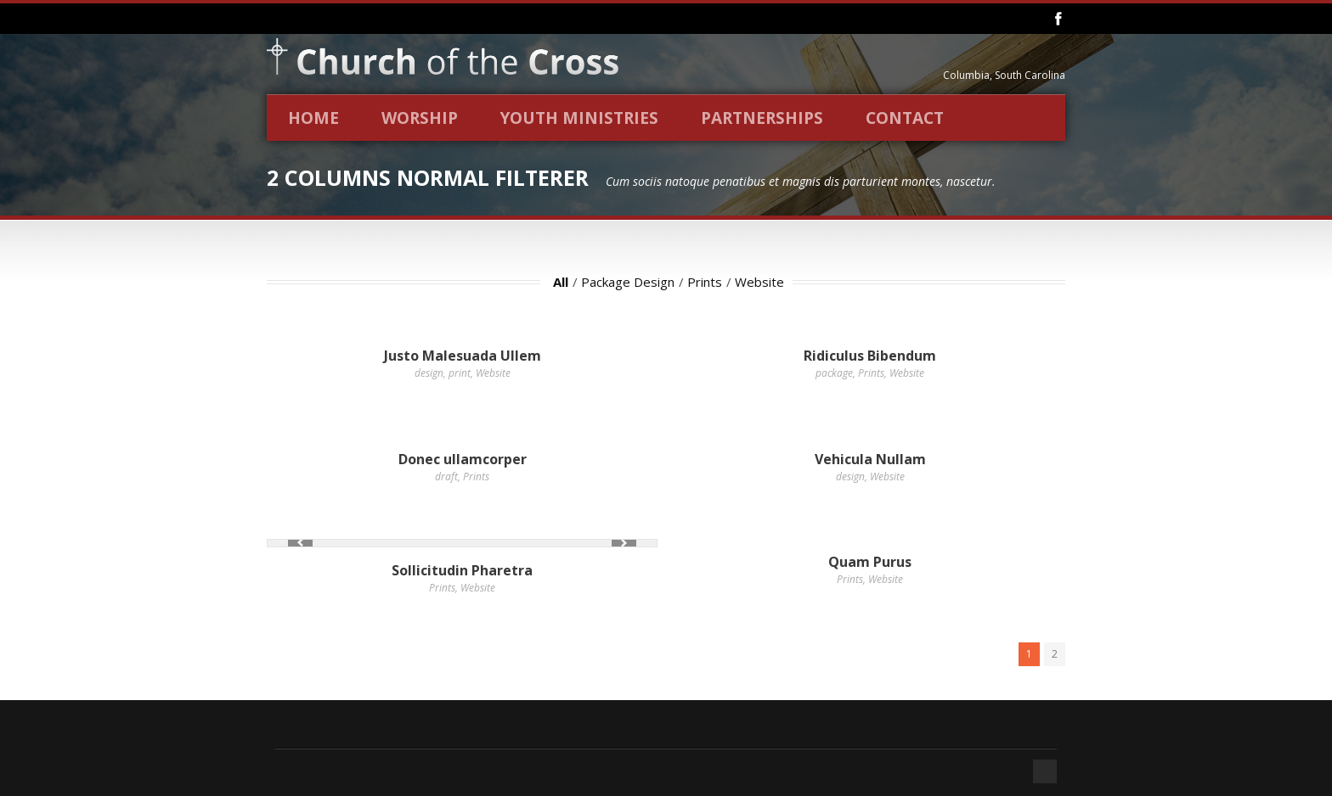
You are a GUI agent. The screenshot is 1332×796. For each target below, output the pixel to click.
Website (759, 281)
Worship (419, 118)
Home (313, 118)
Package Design (627, 281)
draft (446, 476)
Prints (704, 281)
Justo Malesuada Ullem (462, 355)
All (560, 281)
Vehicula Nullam (870, 459)
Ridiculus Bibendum (870, 355)
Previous (300, 542)
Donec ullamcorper (462, 459)
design (429, 373)
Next (624, 542)
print (460, 373)
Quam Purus (870, 561)
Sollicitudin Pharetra (462, 570)
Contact (905, 118)
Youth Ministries (579, 118)
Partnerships (762, 118)
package (834, 373)
